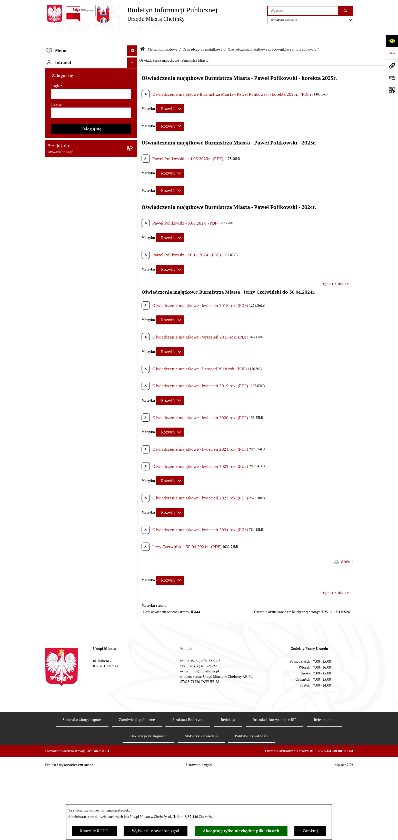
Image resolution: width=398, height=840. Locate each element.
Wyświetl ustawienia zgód (155, 831)
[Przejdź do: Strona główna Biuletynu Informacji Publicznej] (142, 36)
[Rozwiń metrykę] (170, 95)
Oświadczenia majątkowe (202, 35)
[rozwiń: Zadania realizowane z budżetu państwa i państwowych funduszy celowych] (133, 654)
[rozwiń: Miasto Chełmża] (133, 74)
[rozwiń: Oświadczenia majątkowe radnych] (133, 338)
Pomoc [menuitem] (53, 764)
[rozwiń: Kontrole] (133, 464)
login (56, 810)
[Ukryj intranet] (132, 786)
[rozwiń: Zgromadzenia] (133, 532)
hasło (56, 828)
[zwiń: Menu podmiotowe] (133, 47)
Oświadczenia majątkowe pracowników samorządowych (272, 35)
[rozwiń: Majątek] (133, 223)
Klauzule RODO (94, 831)
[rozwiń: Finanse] (133, 237)
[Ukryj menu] (132, 37)
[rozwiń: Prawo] (133, 142)
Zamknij (310, 831)
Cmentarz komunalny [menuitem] (67, 774)
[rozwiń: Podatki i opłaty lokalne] (133, 251)
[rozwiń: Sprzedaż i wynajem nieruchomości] (133, 183)
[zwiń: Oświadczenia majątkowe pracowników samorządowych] (133, 352)
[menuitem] (91, 60)
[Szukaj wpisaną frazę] (346, 11)
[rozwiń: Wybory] (133, 264)
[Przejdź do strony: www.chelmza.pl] (392, 65)
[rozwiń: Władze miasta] (133, 87)
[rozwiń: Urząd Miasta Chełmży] (133, 101)
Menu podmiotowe (162, 35)
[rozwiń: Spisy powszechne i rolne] (133, 680)
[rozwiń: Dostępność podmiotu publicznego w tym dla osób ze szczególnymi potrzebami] (133, 587)
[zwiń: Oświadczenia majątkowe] (133, 325)
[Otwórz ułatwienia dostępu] (392, 41)
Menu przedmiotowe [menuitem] (66, 754)
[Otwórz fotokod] (392, 90)
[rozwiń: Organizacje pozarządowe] (133, 291)
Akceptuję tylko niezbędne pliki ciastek (241, 831)
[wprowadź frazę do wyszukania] (303, 11)
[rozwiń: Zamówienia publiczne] (133, 169)
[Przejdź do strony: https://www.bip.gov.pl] (392, 53)
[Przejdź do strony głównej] (131, 14)
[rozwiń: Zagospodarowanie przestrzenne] (133, 478)
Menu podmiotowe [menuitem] (64, 47)
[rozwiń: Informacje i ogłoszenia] (133, 451)
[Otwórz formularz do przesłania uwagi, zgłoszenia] (392, 78)
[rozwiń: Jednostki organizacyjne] (133, 155)
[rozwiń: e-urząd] (133, 115)
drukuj (347, 548)
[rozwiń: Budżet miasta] (133, 196)
